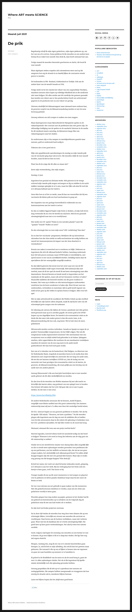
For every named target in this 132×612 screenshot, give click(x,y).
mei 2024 (99, 135)
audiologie (100, 77)
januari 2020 (101, 209)
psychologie (100, 100)
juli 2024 (99, 130)
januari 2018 (100, 244)
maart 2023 (100, 155)
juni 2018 (99, 234)
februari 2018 (101, 242)
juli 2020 (99, 198)
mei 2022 (99, 170)
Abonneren (101, 289)
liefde (98, 94)
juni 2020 (100, 201)
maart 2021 (100, 190)
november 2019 (101, 213)
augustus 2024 (101, 128)
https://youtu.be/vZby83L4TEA (43, 395)
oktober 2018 (101, 229)
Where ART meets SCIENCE (28, 14)
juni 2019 (99, 219)
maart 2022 (100, 172)
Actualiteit (100, 73)
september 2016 (102, 269)
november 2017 (101, 248)
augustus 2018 (101, 231)
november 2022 (101, 161)
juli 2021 (99, 186)
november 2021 (101, 180)
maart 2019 (100, 221)
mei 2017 (99, 260)
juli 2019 (99, 217)
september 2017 (102, 252)
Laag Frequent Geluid (103, 89)
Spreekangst (101, 104)
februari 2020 (101, 207)
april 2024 (100, 137)
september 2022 (102, 165)
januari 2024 (101, 143)
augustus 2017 (101, 254)
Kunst (98, 87)
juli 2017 (99, 256)
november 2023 (101, 147)
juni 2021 (99, 188)
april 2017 (100, 262)
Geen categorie (13, 54)
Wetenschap (100, 106)
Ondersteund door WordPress (36, 603)
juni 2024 (100, 132)
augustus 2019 (101, 215)
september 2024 (102, 126)
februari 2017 (101, 265)
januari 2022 (101, 176)
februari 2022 (101, 174)
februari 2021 (101, 192)
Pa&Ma (99, 96)
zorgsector (100, 110)
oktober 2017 (101, 250)
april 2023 (100, 153)
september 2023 (102, 151)
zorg (98, 108)
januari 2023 (100, 157)
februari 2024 (101, 141)
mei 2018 (99, 236)
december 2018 (101, 225)
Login (98, 304)
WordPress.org (101, 310)
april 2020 (100, 203)
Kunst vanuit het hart (103, 53)
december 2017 (101, 246)
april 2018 (100, 238)
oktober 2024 (101, 124)
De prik (15, 43)
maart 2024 (100, 139)
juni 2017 (99, 258)
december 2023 (101, 145)
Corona (99, 81)
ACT (98, 71)
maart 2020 (100, 205)
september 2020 (102, 194)
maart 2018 (100, 240)
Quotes (99, 102)
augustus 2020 (101, 196)
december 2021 (101, 178)
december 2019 (101, 211)
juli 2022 (99, 168)
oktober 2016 (101, 267)
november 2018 (101, 227)
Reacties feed (101, 308)
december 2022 (101, 159)
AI (97, 75)
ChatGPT (99, 79)
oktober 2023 (101, 149)
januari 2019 (100, 223)
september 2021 (102, 182)
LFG (98, 91)
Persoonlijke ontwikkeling (105, 98)
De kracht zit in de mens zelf (105, 83)
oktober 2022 (101, 163)
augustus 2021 (101, 184)
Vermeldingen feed (103, 306)
